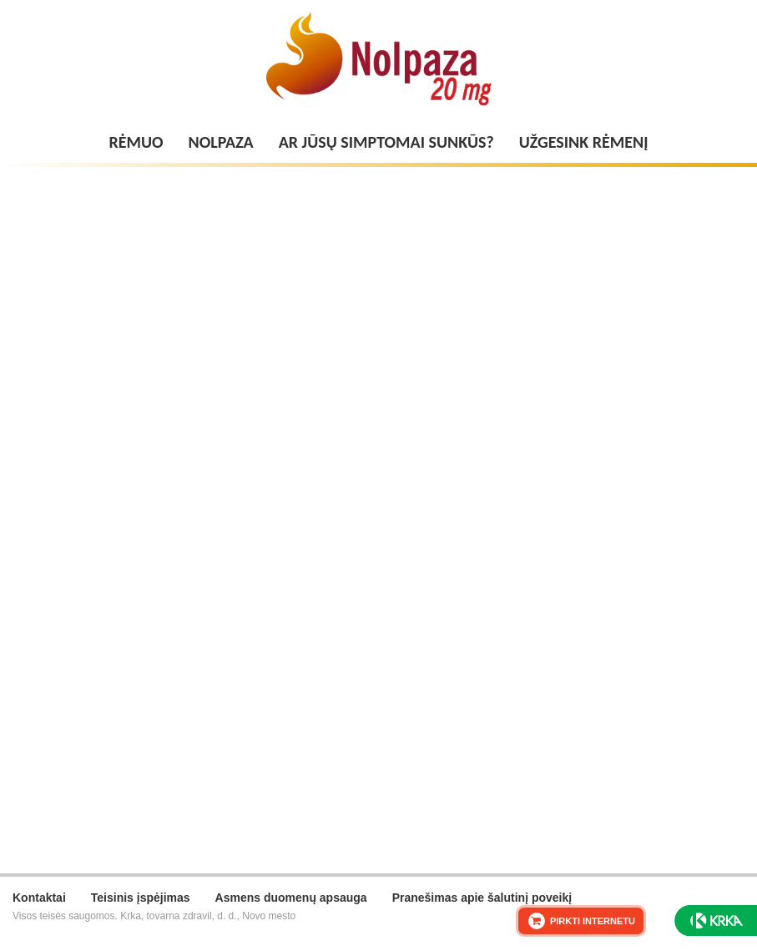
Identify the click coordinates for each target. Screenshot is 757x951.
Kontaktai (39, 897)
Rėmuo (136, 142)
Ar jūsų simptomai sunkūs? (386, 142)
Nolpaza (221, 142)
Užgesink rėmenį (583, 142)
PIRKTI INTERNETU (592, 921)
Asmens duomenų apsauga (291, 897)
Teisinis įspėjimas (140, 897)
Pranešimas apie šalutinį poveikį (482, 897)
